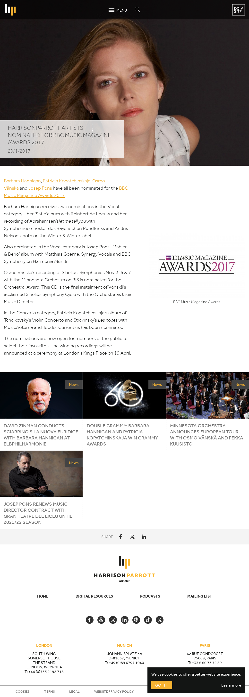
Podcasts (150, 596)
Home (42, 596)
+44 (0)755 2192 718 (46, 671)
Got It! (161, 685)
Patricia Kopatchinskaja (66, 181)
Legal (74, 691)
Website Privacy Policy (114, 691)
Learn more (231, 685)
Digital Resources (94, 596)
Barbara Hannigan (22, 181)
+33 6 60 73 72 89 (207, 662)
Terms (49, 691)
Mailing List (199, 596)
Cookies (23, 691)
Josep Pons (40, 188)
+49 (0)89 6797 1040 (126, 662)
